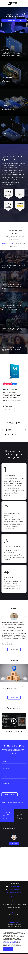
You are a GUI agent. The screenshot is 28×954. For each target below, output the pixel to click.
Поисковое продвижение (14, 924)
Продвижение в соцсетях (14, 926)
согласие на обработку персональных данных (12, 803)
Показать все (14, 649)
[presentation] (26, 19)
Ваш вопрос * (7, 783)
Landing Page (14, 917)
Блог (14, 902)
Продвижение (14, 922)
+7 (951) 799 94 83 (14, 889)
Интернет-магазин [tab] (21, 243)
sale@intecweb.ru (14, 886)
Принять (7, 949)
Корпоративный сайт (14, 916)
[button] (13, 31)
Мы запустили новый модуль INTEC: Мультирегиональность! (13, 687)
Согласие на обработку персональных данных (14, 904)
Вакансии (14, 899)
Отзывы (14, 900)
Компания (14, 896)
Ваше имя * (6, 761)
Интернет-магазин (14, 914)
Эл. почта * (6, 768)
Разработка (14, 912)
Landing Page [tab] (14, 246)
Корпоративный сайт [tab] (8, 243)
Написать (14, 843)
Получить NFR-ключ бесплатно (14, 20)
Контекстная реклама (14, 928)
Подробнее (8, 410)
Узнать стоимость (14, 25)
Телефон (5, 776)
